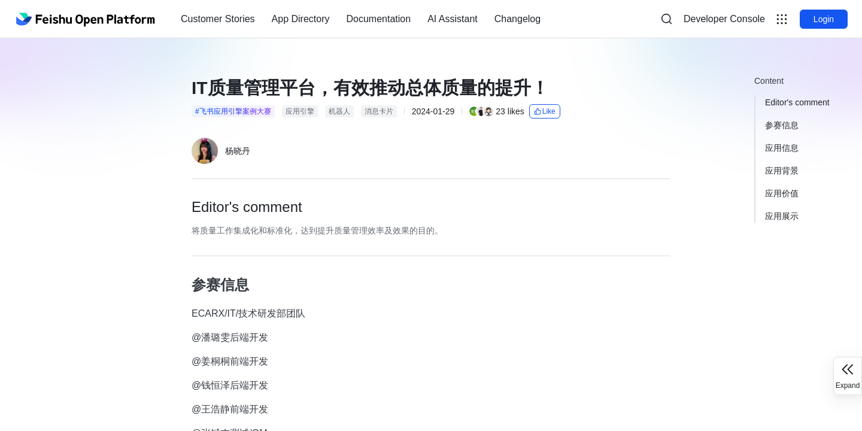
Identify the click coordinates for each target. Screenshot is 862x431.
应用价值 (782, 193)
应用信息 (782, 148)
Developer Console (724, 19)
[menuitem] (217, 19)
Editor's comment (797, 102)
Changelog (517, 19)
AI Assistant (452, 19)
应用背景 (782, 170)
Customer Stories (218, 19)
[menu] (360, 19)
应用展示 (782, 216)
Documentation (379, 19)
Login (824, 19)
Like (545, 111)
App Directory (301, 19)
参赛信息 (782, 125)
